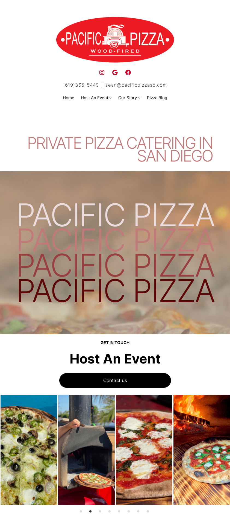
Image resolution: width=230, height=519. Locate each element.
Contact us (115, 380)
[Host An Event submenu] (110, 97)
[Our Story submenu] (139, 97)
